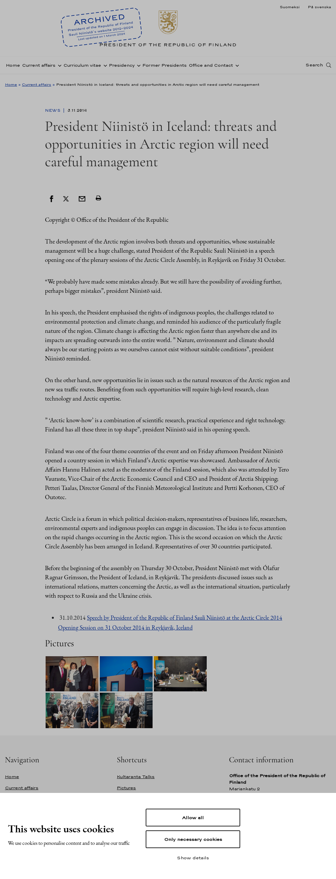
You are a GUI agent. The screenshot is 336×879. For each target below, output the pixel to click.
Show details (193, 858)
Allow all (193, 818)
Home (13, 67)
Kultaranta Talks (136, 776)
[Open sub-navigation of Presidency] (137, 67)
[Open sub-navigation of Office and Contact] (236, 67)
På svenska (319, 7)
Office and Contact (211, 67)
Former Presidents (164, 67)
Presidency (122, 67)
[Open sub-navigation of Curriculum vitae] (104, 67)
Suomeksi (290, 7)
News (53, 110)
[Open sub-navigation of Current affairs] (58, 67)
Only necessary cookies (193, 839)
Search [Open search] (314, 67)
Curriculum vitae (82, 67)
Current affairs (38, 67)
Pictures (126, 788)
